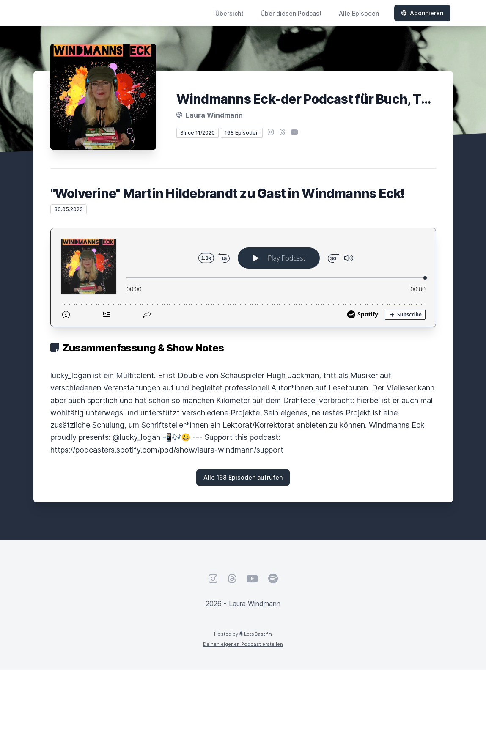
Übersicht (229, 13)
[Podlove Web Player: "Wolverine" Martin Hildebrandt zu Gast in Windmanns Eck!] (243, 277)
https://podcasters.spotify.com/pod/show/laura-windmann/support (166, 449)
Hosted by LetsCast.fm (243, 634)
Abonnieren (422, 12)
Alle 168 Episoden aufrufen (243, 477)
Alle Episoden (359, 13)
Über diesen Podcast (291, 13)
